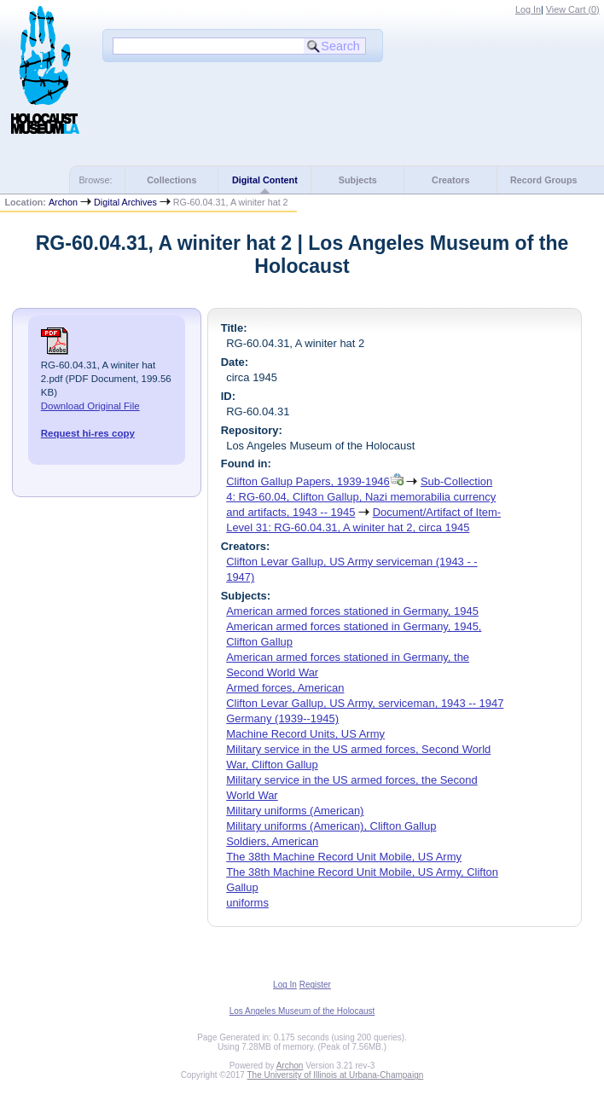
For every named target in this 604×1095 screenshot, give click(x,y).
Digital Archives (125, 202)
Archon (63, 202)
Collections (171, 180)
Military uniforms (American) (294, 810)
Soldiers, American (272, 841)
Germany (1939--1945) (282, 718)
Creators (450, 180)
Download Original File (90, 406)
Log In (528, 9)
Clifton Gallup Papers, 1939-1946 (308, 481)
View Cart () (573, 9)
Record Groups (544, 180)
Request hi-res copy (88, 433)
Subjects (358, 180)
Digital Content (265, 180)
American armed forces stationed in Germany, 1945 (352, 611)
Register (315, 984)
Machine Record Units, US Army (305, 733)
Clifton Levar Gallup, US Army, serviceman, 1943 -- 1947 (364, 703)
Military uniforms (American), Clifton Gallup (331, 826)
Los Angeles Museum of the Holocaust (302, 1011)
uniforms (247, 902)
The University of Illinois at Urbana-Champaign (335, 1075)
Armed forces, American (285, 687)
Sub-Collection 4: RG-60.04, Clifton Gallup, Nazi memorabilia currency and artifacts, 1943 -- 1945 (361, 497)
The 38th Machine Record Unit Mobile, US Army (344, 856)
